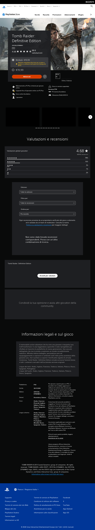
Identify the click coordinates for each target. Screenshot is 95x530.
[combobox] (47, 190)
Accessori (34, 6)
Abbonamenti (58, 13)
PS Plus (26, 6)
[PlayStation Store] (12, 12)
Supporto (55, 6)
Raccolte (34, 13)
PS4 (20, 6)
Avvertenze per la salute (55, 436)
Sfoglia (69, 13)
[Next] (90, 115)
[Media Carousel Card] (23, 114)
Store (48, 6)
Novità (42, 6)
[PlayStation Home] (4, 6)
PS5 (15, 6)
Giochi (9, 6)
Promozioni (45, 13)
